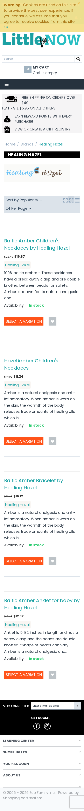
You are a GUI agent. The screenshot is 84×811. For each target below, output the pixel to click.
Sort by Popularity (24, 199)
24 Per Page (18, 208)
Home (10, 144)
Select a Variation (24, 321)
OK (6, 27)
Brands (27, 144)
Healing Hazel (17, 265)
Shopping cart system (22, 798)
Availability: (14, 305)
